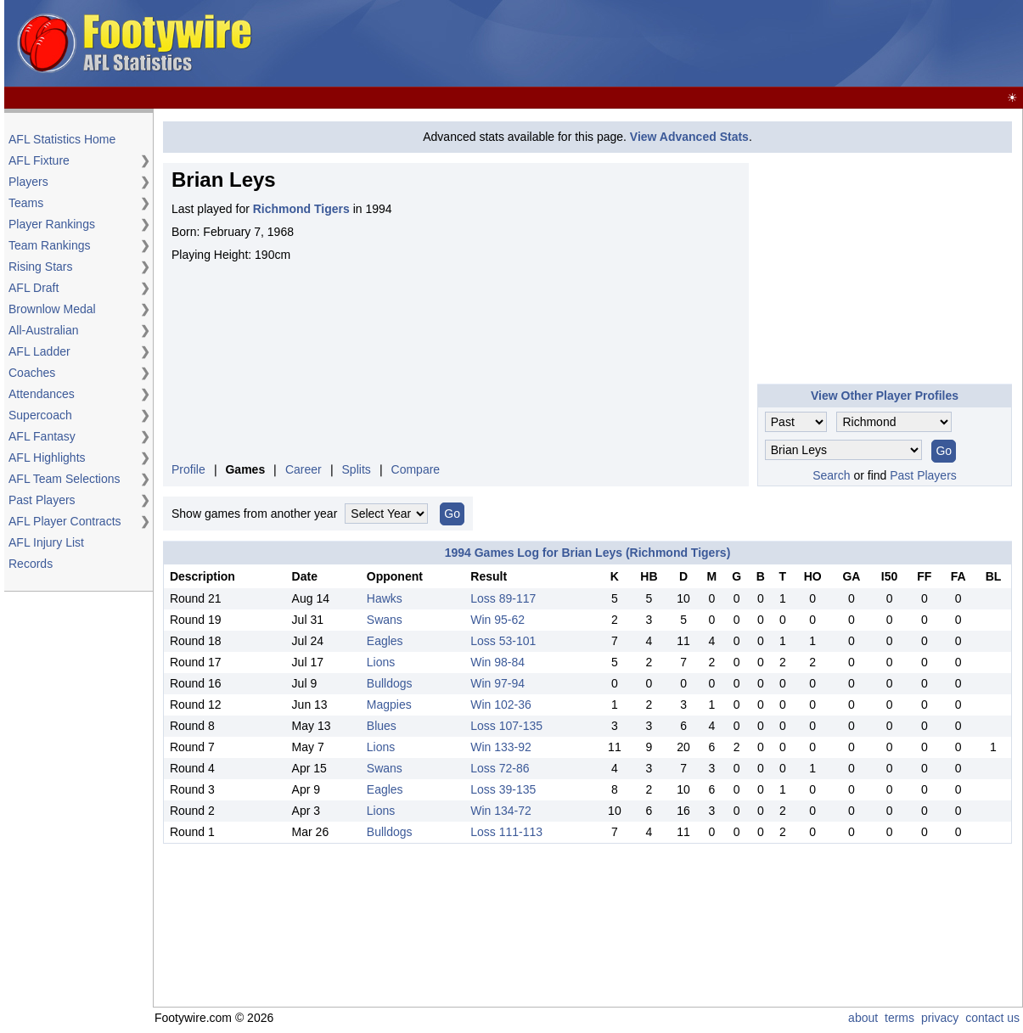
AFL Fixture (39, 160)
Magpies (389, 704)
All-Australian (43, 330)
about (863, 1018)
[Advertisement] (711, 44)
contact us (992, 1018)
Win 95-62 (497, 619)
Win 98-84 (497, 662)
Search (831, 475)
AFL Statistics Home (61, 139)
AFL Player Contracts (64, 521)
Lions (381, 662)
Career (303, 469)
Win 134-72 (500, 810)
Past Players (42, 500)
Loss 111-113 (506, 832)
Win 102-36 (500, 704)
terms (899, 1018)
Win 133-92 (500, 747)
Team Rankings (49, 245)
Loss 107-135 (506, 726)
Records (30, 563)
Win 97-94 (497, 683)
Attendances (41, 394)
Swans (384, 619)
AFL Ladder (39, 351)
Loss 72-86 (499, 768)
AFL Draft (33, 288)
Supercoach (40, 415)
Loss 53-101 (503, 641)
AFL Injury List (46, 542)
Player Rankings (51, 224)
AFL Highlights (47, 457)
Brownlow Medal (52, 309)
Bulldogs (390, 683)
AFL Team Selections (64, 479)
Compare (416, 469)
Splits (356, 469)
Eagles (385, 641)
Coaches (31, 372)
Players (28, 181)
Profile (188, 469)
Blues (381, 726)
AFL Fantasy (42, 436)
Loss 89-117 (503, 598)
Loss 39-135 (503, 789)
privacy (939, 1018)
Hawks (384, 598)
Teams (25, 203)
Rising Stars (40, 266)
